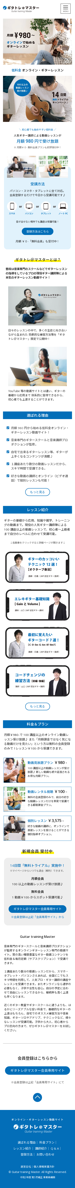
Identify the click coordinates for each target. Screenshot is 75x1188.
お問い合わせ (45, 1154)
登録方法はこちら (37, 231)
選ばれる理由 (27, 1142)
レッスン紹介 (22, 1148)
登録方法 (27, 1154)
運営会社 (26, 1166)
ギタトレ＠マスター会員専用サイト (38, 909)
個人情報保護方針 (44, 1166)
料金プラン (46, 1142)
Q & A (55, 1148)
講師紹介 (41, 1148)
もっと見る (37, 492)
